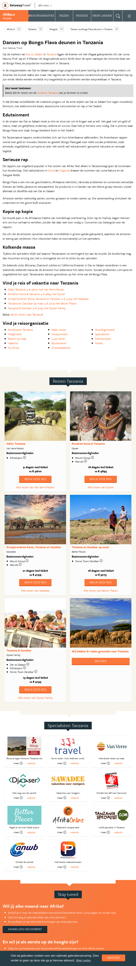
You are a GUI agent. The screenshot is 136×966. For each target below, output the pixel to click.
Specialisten (102, 334)
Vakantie (13, 343)
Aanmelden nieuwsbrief (25, 929)
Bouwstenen (59, 343)
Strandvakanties (61, 348)
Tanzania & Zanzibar (19, 650)
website (31, 763)
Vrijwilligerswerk (105, 330)
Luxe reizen (58, 339)
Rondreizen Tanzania (20, 330)
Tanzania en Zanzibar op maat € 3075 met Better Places (42, 303)
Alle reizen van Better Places (101, 590)
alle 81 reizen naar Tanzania (26, 314)
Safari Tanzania (16, 443)
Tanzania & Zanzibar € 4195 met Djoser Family (37, 308)
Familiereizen (103, 339)
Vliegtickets (15, 334)
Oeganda (64, 170)
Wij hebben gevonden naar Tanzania (100, 651)
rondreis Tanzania (47, 93)
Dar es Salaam (34, 54)
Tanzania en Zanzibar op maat (90, 547)
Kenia (51, 170)
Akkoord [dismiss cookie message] (113, 958)
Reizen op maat (17, 339)
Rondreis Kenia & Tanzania (88, 443)
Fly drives (13, 348)
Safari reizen (59, 330)
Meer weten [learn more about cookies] (83, 960)
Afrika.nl (11, 29)
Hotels (99, 343)
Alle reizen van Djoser (101, 487)
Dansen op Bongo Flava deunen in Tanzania (91, 29)
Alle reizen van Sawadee (35, 590)
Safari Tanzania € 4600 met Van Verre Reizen (36, 289)
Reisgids (53, 29)
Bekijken (101, 661)
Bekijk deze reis (35, 479)
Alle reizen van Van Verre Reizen (35, 487)
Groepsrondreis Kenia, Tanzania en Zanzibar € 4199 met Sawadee (48, 299)
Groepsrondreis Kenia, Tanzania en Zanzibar (33, 547)
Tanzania (32, 29)
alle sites (45, 5)
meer (18, 763)
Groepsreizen (60, 334)
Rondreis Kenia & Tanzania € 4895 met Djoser (36, 294)
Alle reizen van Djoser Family (35, 698)
